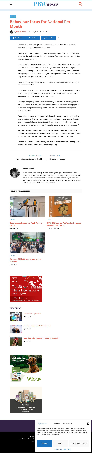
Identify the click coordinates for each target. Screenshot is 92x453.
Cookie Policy (58, 449)
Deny (60, 443)
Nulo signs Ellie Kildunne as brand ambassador (41, 338)
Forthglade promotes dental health (29, 159)
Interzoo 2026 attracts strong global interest (25, 260)
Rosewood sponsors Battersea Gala (37, 326)
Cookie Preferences (79, 443)
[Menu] (11, 3)
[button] (88, 423)
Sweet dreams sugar (58, 159)
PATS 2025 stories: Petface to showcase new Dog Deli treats (64, 224)
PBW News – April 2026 (32, 314)
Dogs (49, 220)
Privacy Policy (67, 449)
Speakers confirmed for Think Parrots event (26, 224)
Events (13, 16)
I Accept (44, 443)
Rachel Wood (21, 32)
